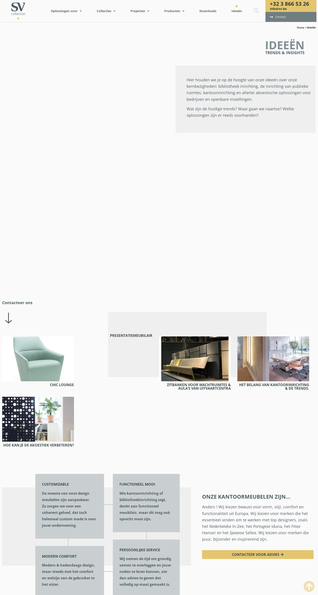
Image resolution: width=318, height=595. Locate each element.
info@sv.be (278, 9)
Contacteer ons (17, 302)
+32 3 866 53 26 (289, 3)
